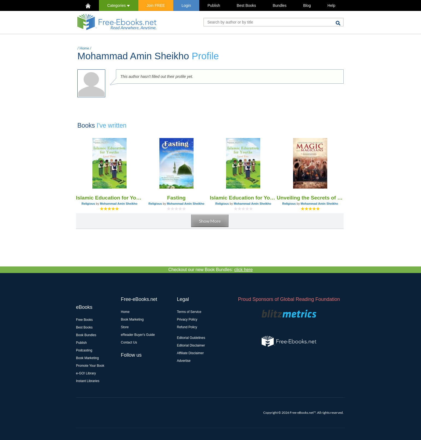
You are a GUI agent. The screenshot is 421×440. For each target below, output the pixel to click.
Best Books (246, 5)
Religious (88, 203)
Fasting (176, 198)
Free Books (84, 320)
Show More (210, 221)
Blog (307, 5)
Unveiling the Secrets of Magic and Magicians (310, 198)
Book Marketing (87, 358)
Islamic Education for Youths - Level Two (243, 198)
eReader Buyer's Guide (138, 335)
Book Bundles (86, 335)
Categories (118, 5)
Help (331, 5)
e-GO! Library (86, 373)
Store (125, 327)
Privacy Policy (187, 319)
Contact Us (129, 342)
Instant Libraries (87, 381)
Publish (213, 5)
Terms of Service (189, 312)
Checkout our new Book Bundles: (210, 269)
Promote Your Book (90, 366)
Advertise (184, 361)
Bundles (279, 5)
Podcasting (84, 350)
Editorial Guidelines (191, 338)
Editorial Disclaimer (191, 345)
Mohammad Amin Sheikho (118, 203)
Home (84, 48)
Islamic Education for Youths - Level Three (109, 198)
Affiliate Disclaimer (190, 353)
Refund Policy (187, 327)
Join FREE (156, 5)
